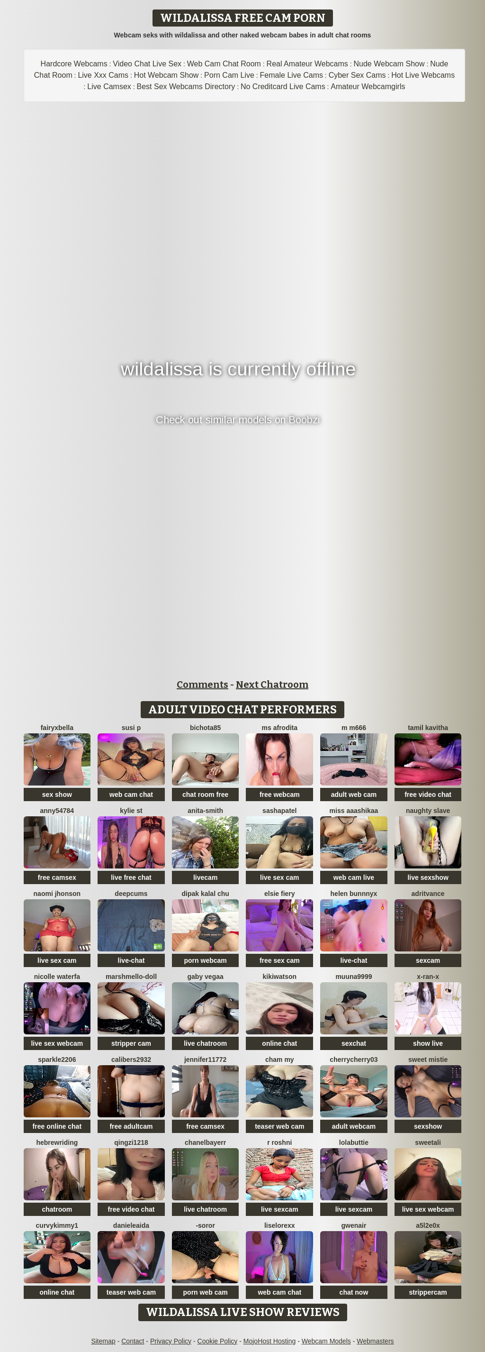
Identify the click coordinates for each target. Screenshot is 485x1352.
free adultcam (131, 1126)
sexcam (428, 960)
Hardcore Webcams (74, 64)
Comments (202, 684)
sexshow (428, 1126)
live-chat (131, 960)
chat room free (205, 794)
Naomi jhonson (57, 893)
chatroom (57, 1209)
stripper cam (131, 1043)
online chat (279, 1043)
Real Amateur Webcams (307, 64)
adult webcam (354, 1126)
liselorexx (279, 1225)
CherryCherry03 (353, 1059)
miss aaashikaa (354, 810)
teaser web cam (279, 1126)
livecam (205, 877)
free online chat (57, 1126)
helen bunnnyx (354, 893)
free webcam (280, 794)
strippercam (428, 1292)
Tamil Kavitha (428, 727)
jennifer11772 (205, 1059)
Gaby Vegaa (206, 976)
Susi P (131, 727)
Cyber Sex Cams (357, 75)
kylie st (131, 810)
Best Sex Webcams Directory (186, 86)
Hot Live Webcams (423, 75)
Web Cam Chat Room (224, 64)
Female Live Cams (291, 75)
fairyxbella (57, 727)
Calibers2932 (131, 1059)
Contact (132, 1341)
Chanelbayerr (205, 1142)
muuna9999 (353, 976)
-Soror (205, 1225)
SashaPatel (279, 810)
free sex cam (280, 960)
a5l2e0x (428, 1225)
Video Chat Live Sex (147, 64)
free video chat (427, 794)
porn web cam (205, 1292)
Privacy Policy (170, 1341)
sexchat (353, 1043)
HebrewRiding (57, 1142)
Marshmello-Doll (131, 976)
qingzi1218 (131, 1142)
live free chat (131, 877)
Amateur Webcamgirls (368, 86)
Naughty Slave (428, 810)
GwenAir (354, 1225)
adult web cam (354, 794)
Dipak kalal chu (205, 893)
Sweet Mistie (428, 1059)
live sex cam (279, 877)
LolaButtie (353, 1142)
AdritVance (428, 893)
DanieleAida (131, 1225)
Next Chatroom (272, 684)
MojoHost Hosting (269, 1341)
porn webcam (205, 960)
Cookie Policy (218, 1341)
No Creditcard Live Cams (283, 86)
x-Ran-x (428, 976)
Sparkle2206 (57, 1059)
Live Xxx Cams (103, 75)
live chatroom (205, 1043)
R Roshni (279, 1142)
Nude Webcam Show (388, 64)
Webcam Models (326, 1341)
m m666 (353, 727)
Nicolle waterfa (57, 976)
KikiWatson (280, 976)
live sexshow (427, 877)
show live (428, 1043)
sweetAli (427, 1142)
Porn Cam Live (229, 75)
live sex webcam (57, 1043)
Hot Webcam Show (166, 75)
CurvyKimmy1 (57, 1225)
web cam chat (131, 794)
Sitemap (103, 1341)
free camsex (57, 877)
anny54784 (57, 810)
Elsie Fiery (279, 893)
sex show (57, 794)
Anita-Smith (205, 810)
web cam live (353, 877)
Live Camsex (109, 86)
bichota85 (205, 727)
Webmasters (375, 1341)
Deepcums (131, 893)
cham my (279, 1059)
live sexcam (279, 1209)
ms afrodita (279, 727)
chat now (354, 1292)
